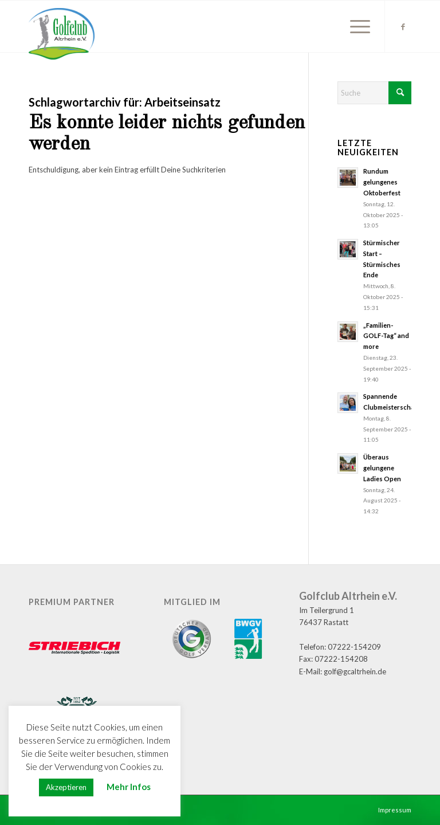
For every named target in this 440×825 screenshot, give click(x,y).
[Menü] (354, 26)
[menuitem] (354, 26)
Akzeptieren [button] (66, 787)
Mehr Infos (129, 786)
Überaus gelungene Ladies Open (382, 467)
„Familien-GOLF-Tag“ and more (386, 336)
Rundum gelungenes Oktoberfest (381, 182)
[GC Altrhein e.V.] (62, 34)
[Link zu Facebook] (402, 26)
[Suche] (374, 92)
